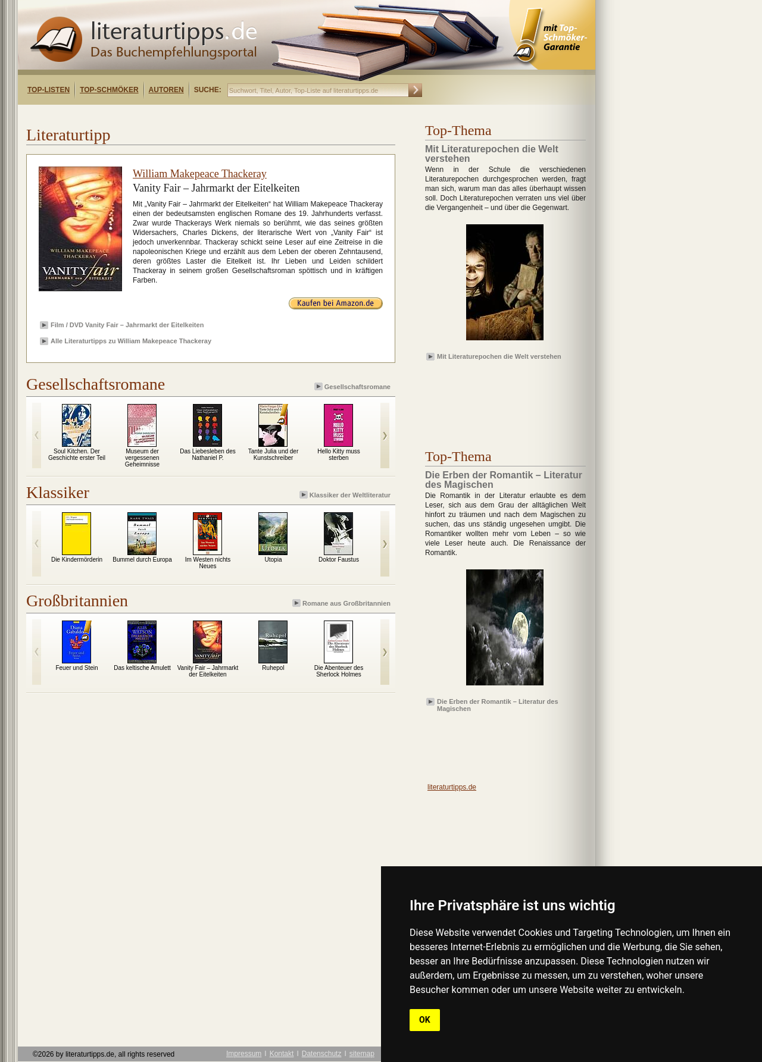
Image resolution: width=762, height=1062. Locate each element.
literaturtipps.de (451, 787)
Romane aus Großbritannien (342, 603)
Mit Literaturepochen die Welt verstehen (499, 356)
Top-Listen (48, 90)
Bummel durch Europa (142, 559)
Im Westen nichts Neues (208, 562)
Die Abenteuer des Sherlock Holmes (338, 671)
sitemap (361, 1054)
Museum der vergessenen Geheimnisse (142, 458)
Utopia (273, 559)
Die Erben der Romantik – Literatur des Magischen (497, 704)
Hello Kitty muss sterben (338, 454)
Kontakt (282, 1054)
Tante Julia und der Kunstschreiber (273, 454)
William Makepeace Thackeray (200, 174)
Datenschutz (322, 1054)
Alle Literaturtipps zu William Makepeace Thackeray (131, 340)
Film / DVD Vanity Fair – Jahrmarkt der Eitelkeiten (127, 324)
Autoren (166, 90)
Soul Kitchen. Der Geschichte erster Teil (76, 454)
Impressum (243, 1054)
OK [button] (424, 1020)
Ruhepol (273, 668)
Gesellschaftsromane (353, 386)
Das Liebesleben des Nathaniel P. (207, 454)
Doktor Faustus (338, 559)
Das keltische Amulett (142, 668)
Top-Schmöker (109, 90)
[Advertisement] (171, 115)
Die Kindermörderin (76, 559)
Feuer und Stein (76, 668)
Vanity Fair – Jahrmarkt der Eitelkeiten (208, 671)
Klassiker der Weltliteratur (346, 495)
